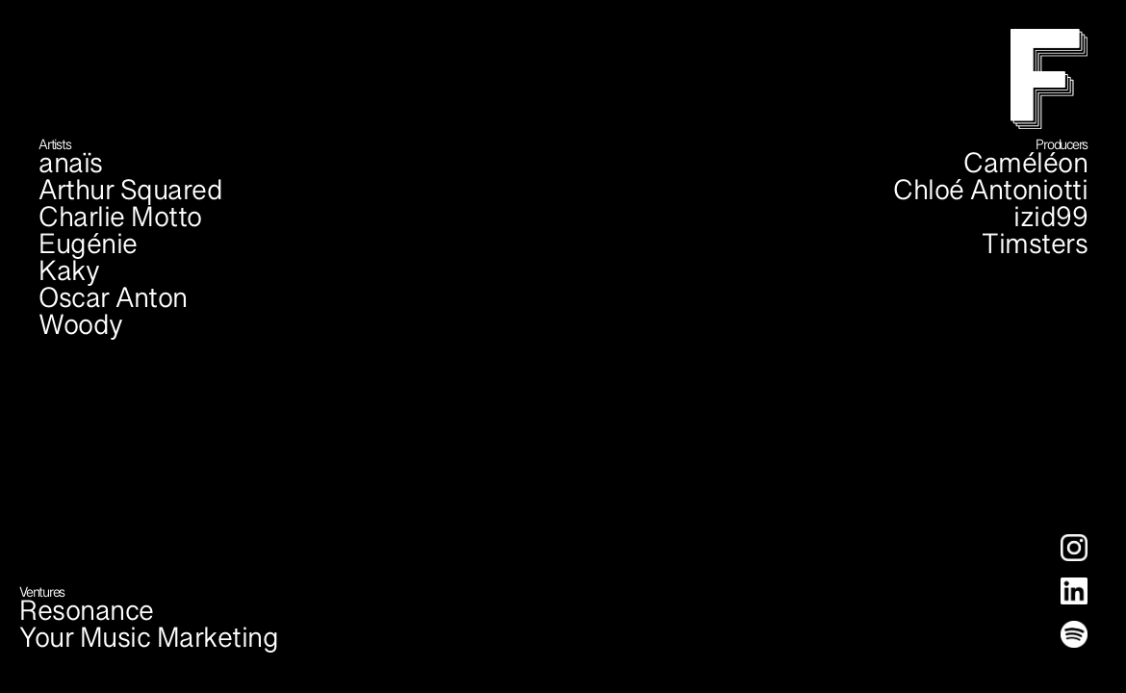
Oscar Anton (113, 307)
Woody (80, 334)
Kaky (68, 280)
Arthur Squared (130, 199)
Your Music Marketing (148, 647)
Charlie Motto (120, 226)
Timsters (1035, 253)
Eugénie (88, 253)
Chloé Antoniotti (990, 199)
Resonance (86, 620)
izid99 (1050, 226)
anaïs (70, 172)
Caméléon (1025, 172)
